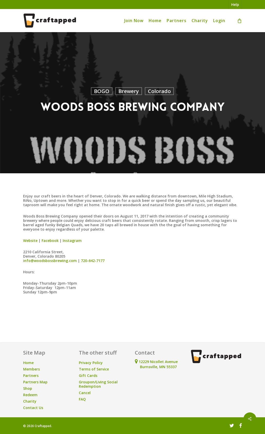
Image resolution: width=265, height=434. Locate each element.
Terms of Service (94, 369)
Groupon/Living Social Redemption (98, 384)
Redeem (30, 395)
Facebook (50, 240)
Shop (27, 388)
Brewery (128, 91)
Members (31, 369)
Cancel (85, 393)
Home (28, 362)
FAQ (82, 399)
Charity (29, 401)
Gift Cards (88, 375)
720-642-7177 (93, 260)
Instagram (72, 240)
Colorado (159, 91)
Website (30, 240)
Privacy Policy (91, 362)
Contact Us (33, 407)
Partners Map (35, 382)
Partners (31, 375)
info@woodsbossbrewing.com (50, 260)
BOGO (101, 91)
